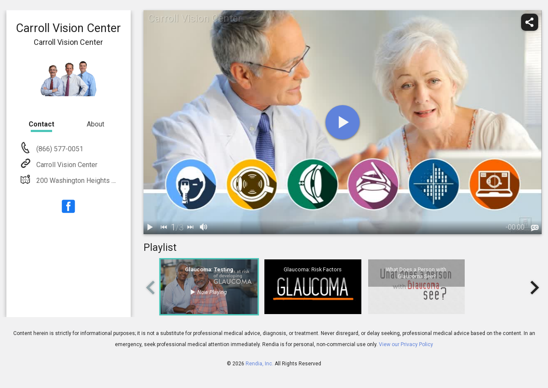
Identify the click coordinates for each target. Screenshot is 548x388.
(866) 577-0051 (59, 149)
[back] (164, 227)
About (95, 124)
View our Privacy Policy (406, 344)
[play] (342, 122)
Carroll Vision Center (66, 165)
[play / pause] (150, 227)
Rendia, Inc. (259, 364)
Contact (41, 124)
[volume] (204, 227)
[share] (529, 22)
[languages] (535, 228)
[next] (190, 227)
